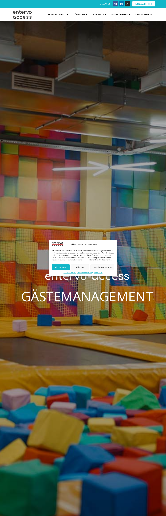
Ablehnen (80, 267)
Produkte (99, 14)
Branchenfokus (58, 14)
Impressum (98, 273)
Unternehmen (120, 14)
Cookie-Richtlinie (70, 273)
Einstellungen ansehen (102, 267)
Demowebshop (143, 14)
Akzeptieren (60, 267)
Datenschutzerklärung (85, 273)
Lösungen (80, 14)
